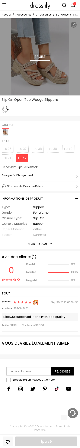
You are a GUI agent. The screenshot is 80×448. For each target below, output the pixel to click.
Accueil (6, 14)
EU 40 (68, 149)
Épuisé (46, 441)
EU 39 (53, 149)
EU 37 (23, 149)
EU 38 (38, 149)
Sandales (62, 14)
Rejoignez (62, 371)
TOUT (6, 293)
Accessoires (23, 14)
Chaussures (44, 14)
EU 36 (8, 149)
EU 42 (22, 158)
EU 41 (7, 158)
